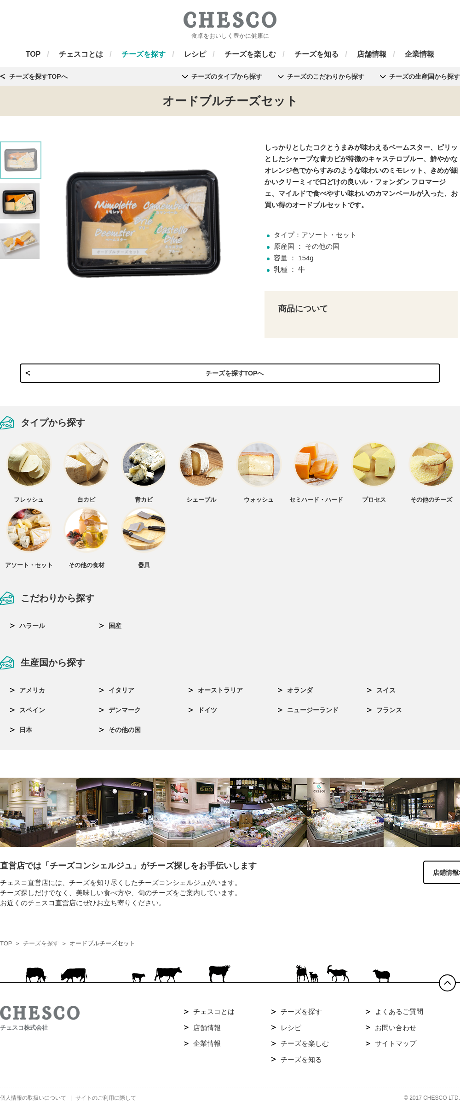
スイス (386, 694)
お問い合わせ (395, 1032)
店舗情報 (207, 1032)
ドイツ (207, 713)
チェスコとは (214, 1016)
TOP (6, 948)
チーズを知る (301, 1064)
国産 (115, 629)
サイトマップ (395, 1048)
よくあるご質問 (399, 1016)
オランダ (300, 694)
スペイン (32, 713)
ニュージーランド (313, 713)
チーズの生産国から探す (424, 76)
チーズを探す (41, 948)
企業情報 (207, 1048)
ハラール (32, 629)
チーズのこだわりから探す (325, 76)
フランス (389, 713)
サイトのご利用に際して (105, 1103)
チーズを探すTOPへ (38, 76)
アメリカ (32, 694)
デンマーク (125, 713)
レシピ (291, 1032)
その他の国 (125, 733)
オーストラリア (220, 694)
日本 (25, 733)
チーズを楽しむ (305, 1048)
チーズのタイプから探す (226, 76)
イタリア (121, 694)
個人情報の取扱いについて (33, 1103)
